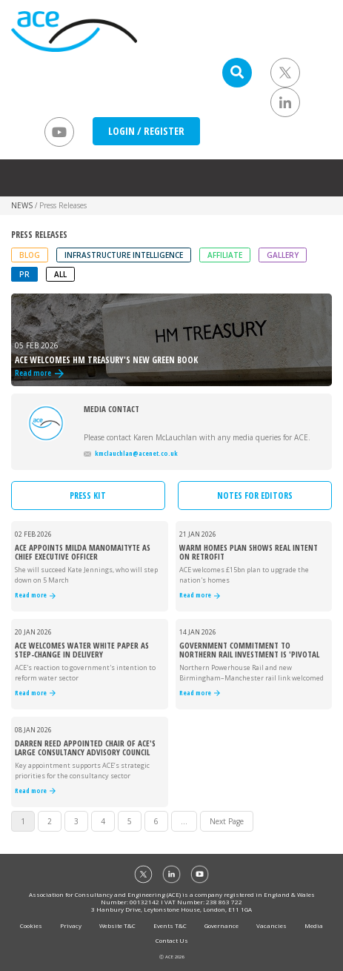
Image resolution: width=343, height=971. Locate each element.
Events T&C (170, 925)
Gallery (283, 255)
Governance (221, 925)
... (184, 821)
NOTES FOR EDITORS (255, 495)
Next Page (227, 821)
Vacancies (271, 925)
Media (313, 925)
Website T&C (117, 925)
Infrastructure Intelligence (123, 255)
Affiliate (224, 255)
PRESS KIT (88, 495)
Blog (29, 255)
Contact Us (172, 940)
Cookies (31, 925)
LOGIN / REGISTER (146, 131)
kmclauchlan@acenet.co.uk (131, 453)
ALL (60, 274)
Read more (35, 595)
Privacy (70, 925)
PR (24, 274)
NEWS (22, 205)
